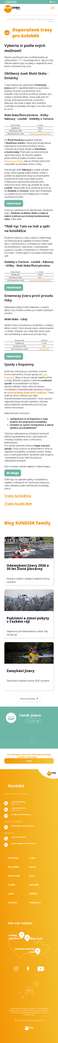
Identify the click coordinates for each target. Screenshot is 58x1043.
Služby (11, 884)
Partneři (34, 884)
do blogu (12, 473)
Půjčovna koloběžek (28, 19)
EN (54, 2)
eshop (29, 761)
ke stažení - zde (29, 1015)
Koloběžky (14, 867)
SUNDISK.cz (35, 902)
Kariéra (33, 893)
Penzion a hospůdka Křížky (40, 134)
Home (8, 19)
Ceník (11, 893)
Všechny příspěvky (27, 698)
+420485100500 (10, 2)
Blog (31, 876)
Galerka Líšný (44, 349)
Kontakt (13, 902)
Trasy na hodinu (17, 495)
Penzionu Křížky (14, 161)
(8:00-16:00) (18, 803)
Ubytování (14, 876)
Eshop (32, 867)
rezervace (13, 203)
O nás (32, 858)
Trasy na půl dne (18, 503)
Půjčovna (16, 19)
